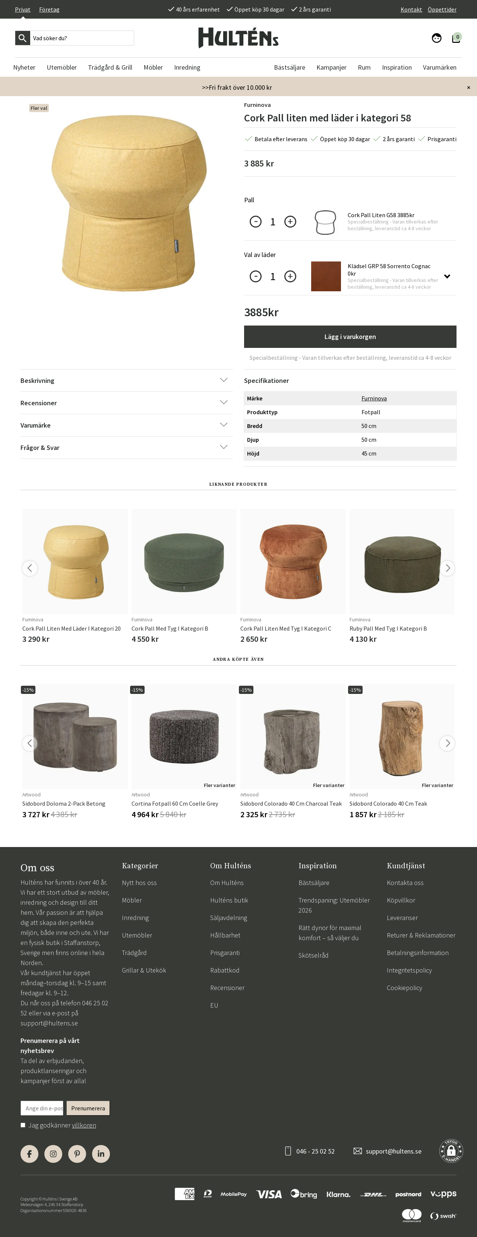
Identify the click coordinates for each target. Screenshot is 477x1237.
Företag (49, 9)
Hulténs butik (229, 900)
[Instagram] (53, 1154)
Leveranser (402, 917)
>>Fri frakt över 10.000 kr (237, 87)
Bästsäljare (313, 882)
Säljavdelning (228, 917)
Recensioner (227, 987)
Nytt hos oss (139, 882)
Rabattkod (225, 970)
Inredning (135, 917)
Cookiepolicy (404, 987)
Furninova (257, 104)
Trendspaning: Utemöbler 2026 (334, 905)
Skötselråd (313, 955)
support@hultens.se (49, 1023)
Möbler (132, 900)
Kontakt (411, 9)
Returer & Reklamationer (421, 935)
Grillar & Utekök (144, 970)
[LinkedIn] (101, 1154)
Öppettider (442, 9)
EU (214, 1005)
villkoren (84, 1125)
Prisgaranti (225, 952)
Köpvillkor (401, 900)
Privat (23, 9)
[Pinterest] (77, 1154)
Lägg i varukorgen (350, 336)
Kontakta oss (405, 882)
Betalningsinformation (418, 952)
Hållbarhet (225, 935)
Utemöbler (137, 935)
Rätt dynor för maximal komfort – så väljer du (329, 932)
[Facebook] (29, 1154)
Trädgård (134, 952)
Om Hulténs (227, 882)
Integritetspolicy (409, 970)
